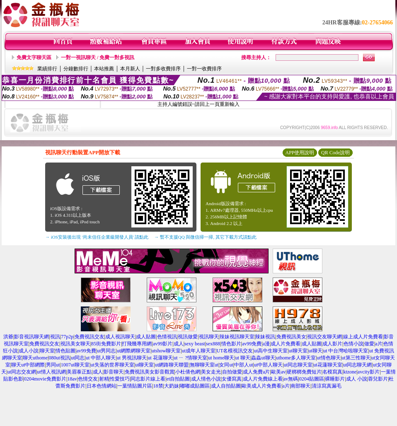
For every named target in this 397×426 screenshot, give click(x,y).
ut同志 (78, 358)
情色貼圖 (65, 351)
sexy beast (194, 344)
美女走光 (211, 372)
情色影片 (231, 344)
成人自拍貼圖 (226, 386)
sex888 (213, 344)
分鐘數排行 (75, 69)
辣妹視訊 (265, 337)
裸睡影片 (335, 379)
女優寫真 (232, 379)
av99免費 (251, 344)
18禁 (158, 386)
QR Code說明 (335, 153)
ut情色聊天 (329, 358)
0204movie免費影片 (45, 379)
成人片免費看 (285, 344)
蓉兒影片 (378, 379)
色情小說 (353, 344)
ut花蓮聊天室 (327, 365)
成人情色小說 (206, 379)
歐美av (278, 372)
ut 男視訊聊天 (132, 358)
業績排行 (47, 69)
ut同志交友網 (21, 372)
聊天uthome (35, 358)
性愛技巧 (120, 379)
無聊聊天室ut (204, 365)
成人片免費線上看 (263, 379)
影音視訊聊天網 (31, 337)
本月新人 (130, 69)
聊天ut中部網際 (28, 365)
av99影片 (162, 344)
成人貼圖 (146, 337)
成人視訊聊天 (120, 337)
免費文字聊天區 (34, 57)
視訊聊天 (209, 337)
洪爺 (8, 337)
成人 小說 (356, 379)
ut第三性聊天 (355, 358)
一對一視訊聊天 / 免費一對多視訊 (97, 57)
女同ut (226, 365)
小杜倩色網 (187, 372)
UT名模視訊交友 (234, 351)
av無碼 (290, 379)
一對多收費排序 (163, 69)
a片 (378, 344)
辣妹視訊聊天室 (237, 337)
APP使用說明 (299, 153)
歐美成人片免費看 (261, 386)
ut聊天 (315, 351)
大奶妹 (171, 386)
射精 (104, 379)
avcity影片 (369, 372)
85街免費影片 (106, 344)
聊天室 (47, 351)
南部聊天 (300, 386)
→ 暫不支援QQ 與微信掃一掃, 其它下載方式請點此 (205, 237)
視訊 (55, 337)
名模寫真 (332, 372)
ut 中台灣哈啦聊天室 (345, 351)
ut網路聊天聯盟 (172, 365)
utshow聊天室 (166, 351)
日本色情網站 (101, 386)
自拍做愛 (232, 372)
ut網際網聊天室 (133, 351)
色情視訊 (167, 337)
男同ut (53, 365)
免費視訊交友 (89, 337)
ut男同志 (106, 351)
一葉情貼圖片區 (134, 386)
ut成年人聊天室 (198, 351)
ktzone (349, 372)
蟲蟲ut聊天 (263, 358)
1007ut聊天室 (75, 365)
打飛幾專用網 (137, 344)
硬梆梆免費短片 (304, 372)
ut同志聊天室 (298, 365)
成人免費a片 (256, 372)
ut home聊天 (221, 358)
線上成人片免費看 (363, 337)
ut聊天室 (298, 351)
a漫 (266, 344)
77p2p (67, 337)
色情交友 (88, 379)
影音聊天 (113, 372)
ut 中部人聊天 (101, 358)
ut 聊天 (242, 358)
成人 (179, 344)
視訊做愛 (188, 337)
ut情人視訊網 (51, 372)
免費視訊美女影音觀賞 (149, 372)
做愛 (369, 344)
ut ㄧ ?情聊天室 (190, 358)
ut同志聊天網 (357, 365)
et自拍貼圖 (178, 379)
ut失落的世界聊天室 (112, 365)
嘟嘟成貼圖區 (195, 386)
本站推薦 (104, 69)
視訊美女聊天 (75, 344)
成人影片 (332, 344)
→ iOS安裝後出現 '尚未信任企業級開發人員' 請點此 (96, 237)
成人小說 (29, 351)
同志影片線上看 (148, 379)
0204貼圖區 (311, 379)
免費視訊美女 (291, 337)
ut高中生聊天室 (271, 351)
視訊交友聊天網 (324, 337)
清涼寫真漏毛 (326, 386)
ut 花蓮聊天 (160, 358)
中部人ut (243, 365)
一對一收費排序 (204, 69)
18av (72, 379)
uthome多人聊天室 (296, 358)
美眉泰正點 (79, 372)
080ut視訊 (59, 358)
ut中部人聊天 (268, 365)
